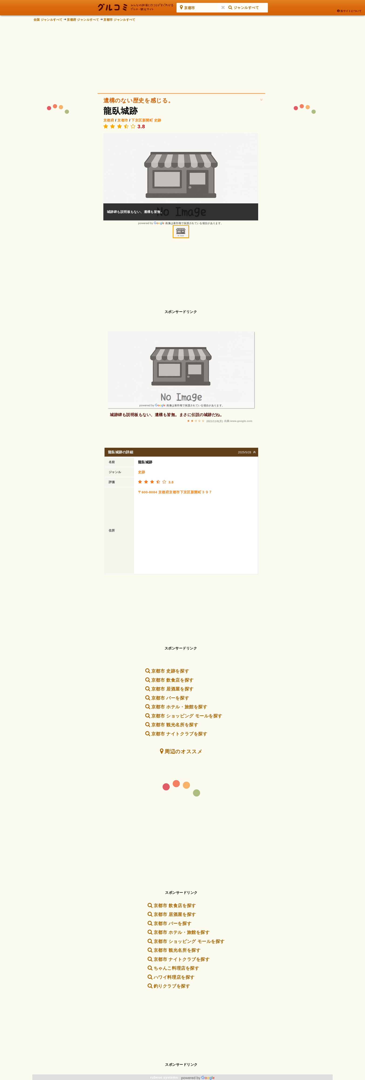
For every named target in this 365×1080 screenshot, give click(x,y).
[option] (180, 179)
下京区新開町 (142, 120)
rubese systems (182, 1077)
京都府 (108, 120)
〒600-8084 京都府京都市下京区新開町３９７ (175, 492)
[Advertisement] (182, 55)
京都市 (122, 120)
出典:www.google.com (238, 421)
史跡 (157, 120)
